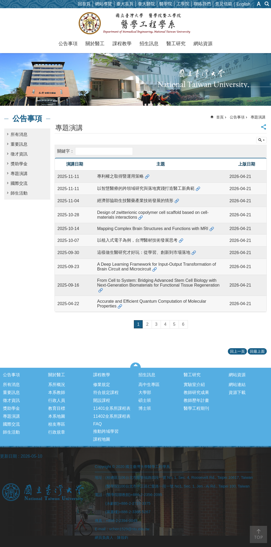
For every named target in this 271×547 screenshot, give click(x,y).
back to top (258, 534)
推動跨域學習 (106, 431)
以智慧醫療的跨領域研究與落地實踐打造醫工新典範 (146, 188)
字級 (258, 4)
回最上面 (257, 351)
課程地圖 (101, 439)
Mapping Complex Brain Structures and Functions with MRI (152, 228)
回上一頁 (237, 351)
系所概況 (56, 384)
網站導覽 (103, 4)
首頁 (220, 117)
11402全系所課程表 (111, 416)
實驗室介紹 (194, 384)
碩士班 (144, 400)
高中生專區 (149, 384)
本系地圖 (56, 416)
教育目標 (56, 408)
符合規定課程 (106, 392)
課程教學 (122, 43)
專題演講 (19, 173)
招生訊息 (149, 43)
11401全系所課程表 (111, 408)
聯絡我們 (202, 4)
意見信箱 (223, 4)
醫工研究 (176, 43)
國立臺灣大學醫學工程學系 (135, 23)
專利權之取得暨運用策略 (120, 176)
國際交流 (19, 183)
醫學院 (165, 4)
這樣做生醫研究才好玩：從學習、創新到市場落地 (143, 252)
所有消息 (19, 134)
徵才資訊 (19, 154)
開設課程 (101, 400)
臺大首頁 (124, 4)
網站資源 (203, 43)
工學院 (183, 4)
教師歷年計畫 (196, 400)
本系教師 (56, 392)
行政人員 (56, 400)
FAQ (97, 424)
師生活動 (19, 193)
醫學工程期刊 (196, 408)
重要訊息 (19, 144)
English (243, 4)
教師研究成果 (196, 392)
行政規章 (56, 432)
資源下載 (237, 392)
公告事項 (68, 43)
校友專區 (56, 424)
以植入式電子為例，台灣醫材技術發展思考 (137, 240)
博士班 (144, 408)
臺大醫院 (146, 4)
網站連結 (237, 384)
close (136, 365)
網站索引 (267, 4)
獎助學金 (19, 164)
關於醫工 (95, 43)
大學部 (144, 392)
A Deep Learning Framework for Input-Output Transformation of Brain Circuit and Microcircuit (156, 266)
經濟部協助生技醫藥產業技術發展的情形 (135, 200)
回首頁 (84, 4)
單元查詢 (261, 140)
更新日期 (8, 456)
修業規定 (101, 384)
